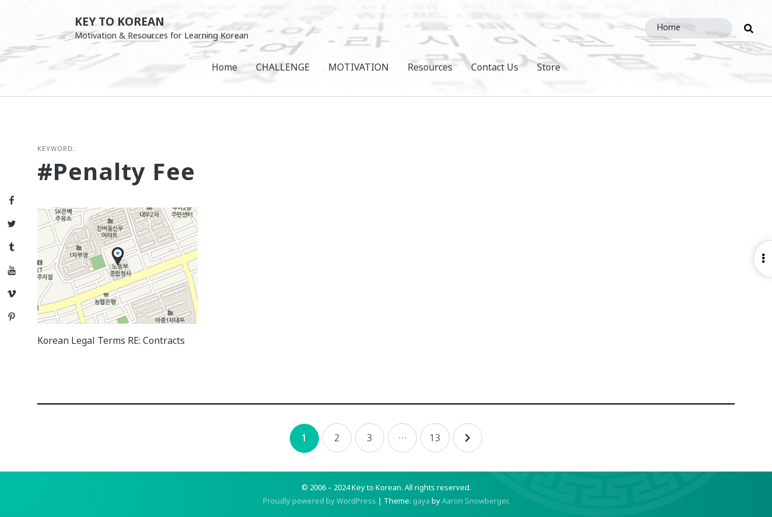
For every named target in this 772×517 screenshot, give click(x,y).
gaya (421, 500)
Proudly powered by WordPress (319, 500)
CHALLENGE (283, 67)
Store (548, 67)
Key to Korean (119, 21)
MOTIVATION (358, 67)
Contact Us (494, 67)
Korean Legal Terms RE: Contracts (111, 340)
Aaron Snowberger (475, 500)
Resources (430, 67)
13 (435, 437)
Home (224, 67)
